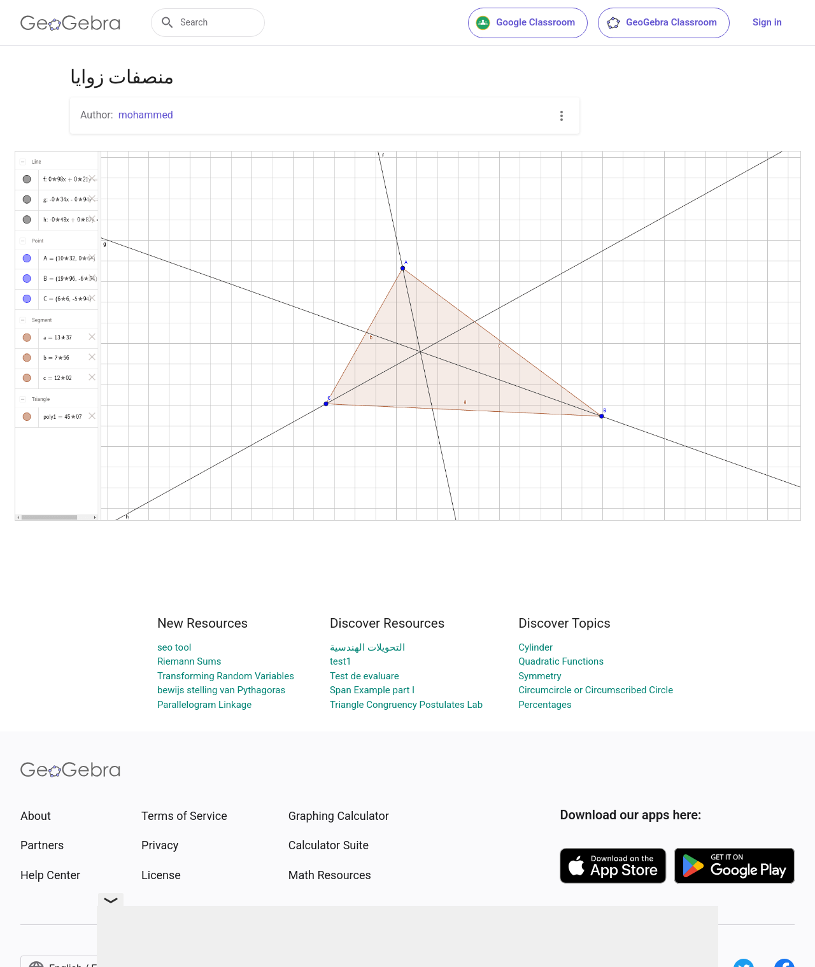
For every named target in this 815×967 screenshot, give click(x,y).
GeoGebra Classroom (661, 23)
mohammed (145, 115)
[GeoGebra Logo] (70, 23)
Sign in (767, 22)
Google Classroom (525, 23)
